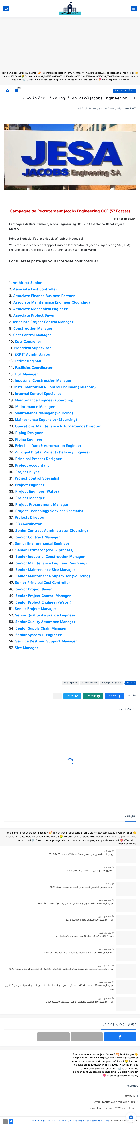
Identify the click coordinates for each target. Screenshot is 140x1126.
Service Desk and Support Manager (46, 642)
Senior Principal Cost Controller (42, 583)
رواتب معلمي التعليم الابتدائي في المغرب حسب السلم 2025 (82, 887)
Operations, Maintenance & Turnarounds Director (58, 427)
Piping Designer (29, 433)
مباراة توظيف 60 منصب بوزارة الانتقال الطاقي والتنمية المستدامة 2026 (76, 904)
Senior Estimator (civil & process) (44, 551)
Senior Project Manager (35, 609)
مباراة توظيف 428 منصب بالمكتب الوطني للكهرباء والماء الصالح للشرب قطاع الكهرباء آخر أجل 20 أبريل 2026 (59, 987)
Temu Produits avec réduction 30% (114, 1101)
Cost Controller (28, 342)
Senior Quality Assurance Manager (45, 622)
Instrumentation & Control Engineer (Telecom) (55, 388)
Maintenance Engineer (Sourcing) (44, 401)
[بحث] (6, 8)
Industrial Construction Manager (43, 381)
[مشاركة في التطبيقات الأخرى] (57, 696)
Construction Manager (33, 329)
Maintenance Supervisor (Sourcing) (46, 420)
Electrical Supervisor (32, 349)
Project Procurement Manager (42, 505)
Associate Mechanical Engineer (40, 310)
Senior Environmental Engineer (42, 544)
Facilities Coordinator (34, 368)
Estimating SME (28, 362)
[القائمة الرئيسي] (134, 8)
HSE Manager (26, 375)
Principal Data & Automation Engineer (48, 446)
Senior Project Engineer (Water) (43, 603)
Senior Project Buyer (34, 590)
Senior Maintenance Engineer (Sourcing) (51, 564)
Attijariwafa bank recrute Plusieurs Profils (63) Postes (85, 936)
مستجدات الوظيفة (124, 90)
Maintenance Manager (35, 407)
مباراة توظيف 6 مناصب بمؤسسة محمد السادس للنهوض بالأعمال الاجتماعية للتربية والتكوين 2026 (61, 969)
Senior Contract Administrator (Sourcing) (51, 531)
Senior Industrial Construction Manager (50, 557)
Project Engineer (29, 486)
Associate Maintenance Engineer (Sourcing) (51, 303)
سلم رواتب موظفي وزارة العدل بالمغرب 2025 (89, 871)
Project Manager (30, 499)
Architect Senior (27, 283)
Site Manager (26, 648)
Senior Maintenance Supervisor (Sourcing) (52, 577)
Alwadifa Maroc (89, 683)
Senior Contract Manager (38, 538)
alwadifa (130, 1095)
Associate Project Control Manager (43, 323)
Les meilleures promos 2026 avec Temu (111, 1108)
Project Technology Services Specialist (49, 512)
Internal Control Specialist (38, 394)
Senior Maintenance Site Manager (45, 570)
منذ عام (107, 851)
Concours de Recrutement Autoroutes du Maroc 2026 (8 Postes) (79, 953)
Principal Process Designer (38, 459)
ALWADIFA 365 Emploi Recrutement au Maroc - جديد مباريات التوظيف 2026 (71, 1121)
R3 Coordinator (28, 525)
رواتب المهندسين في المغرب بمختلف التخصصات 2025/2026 (81, 854)
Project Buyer (27, 473)
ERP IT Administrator (33, 355)
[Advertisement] (70, 45)
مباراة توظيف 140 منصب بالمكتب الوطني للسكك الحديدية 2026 (80, 1002)
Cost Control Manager (32, 336)
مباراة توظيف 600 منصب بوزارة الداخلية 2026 (90, 920)
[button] (114, 696)
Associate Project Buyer (34, 316)
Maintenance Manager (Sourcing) (44, 414)
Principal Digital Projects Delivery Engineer (52, 453)
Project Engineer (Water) (37, 492)
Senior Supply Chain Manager (41, 629)
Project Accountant (32, 466)
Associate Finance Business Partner (44, 296)
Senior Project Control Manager (43, 596)
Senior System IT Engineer (38, 636)
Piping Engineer (29, 440)
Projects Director (30, 518)
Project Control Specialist (37, 479)
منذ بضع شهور (104, 900)
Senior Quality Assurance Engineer (45, 616)
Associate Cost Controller (35, 290)
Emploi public (70, 683)
